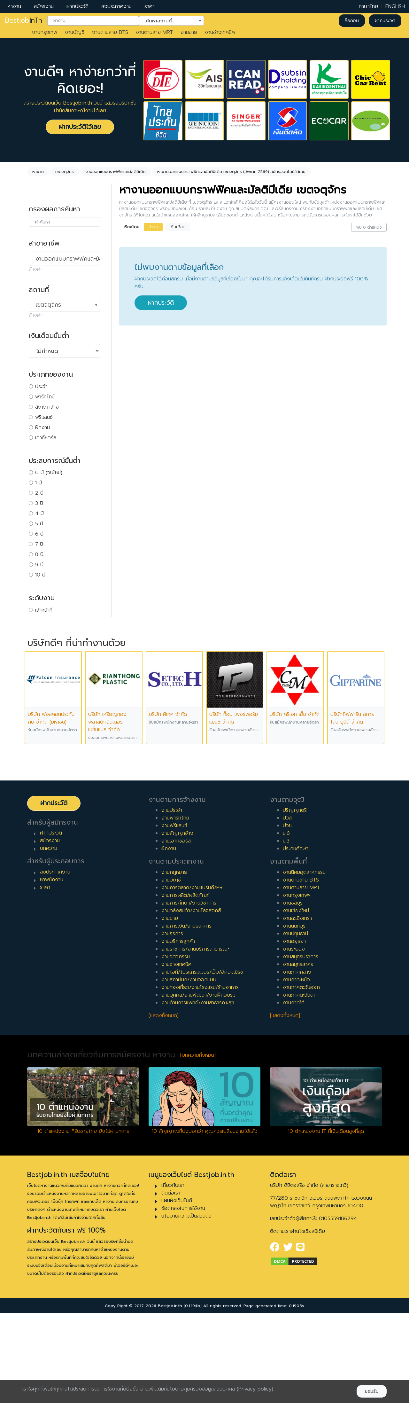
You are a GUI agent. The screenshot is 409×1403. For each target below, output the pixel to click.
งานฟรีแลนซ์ (174, 915)
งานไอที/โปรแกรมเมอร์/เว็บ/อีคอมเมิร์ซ (202, 1062)
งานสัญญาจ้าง (177, 923)
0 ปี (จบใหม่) (48, 472)
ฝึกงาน (42, 427)
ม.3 (286, 931)
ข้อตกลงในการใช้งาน (183, 1298)
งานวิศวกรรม (175, 1046)
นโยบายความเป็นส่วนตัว (186, 1306)
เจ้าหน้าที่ (43, 610)
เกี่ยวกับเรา (172, 1275)
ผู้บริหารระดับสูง (51, 641)
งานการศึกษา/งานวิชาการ (188, 993)
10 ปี (40, 575)
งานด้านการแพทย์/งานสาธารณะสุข (197, 1092)
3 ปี (39, 503)
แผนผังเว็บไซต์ (176, 1290)
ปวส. (288, 908)
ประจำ (41, 386)
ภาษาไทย (368, 6)
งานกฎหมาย (174, 962)
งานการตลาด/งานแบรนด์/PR (192, 977)
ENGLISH (395, 6)
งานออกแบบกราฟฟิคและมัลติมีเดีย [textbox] (67, 258)
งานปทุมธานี (295, 1023)
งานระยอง (294, 1039)
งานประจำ (171, 900)
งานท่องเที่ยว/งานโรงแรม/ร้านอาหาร (200, 1077)
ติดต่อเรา (170, 1283)
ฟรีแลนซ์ (44, 417)
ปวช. (288, 915)
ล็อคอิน (351, 20)
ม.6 (286, 923)
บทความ (48, 938)
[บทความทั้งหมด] (198, 1145)
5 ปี (39, 524)
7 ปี (39, 544)
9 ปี (39, 564)
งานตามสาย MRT (154, 32)
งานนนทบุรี (294, 1016)
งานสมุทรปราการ (300, 1046)
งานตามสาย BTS (110, 32)
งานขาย (189, 32)
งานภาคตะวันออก (301, 1077)
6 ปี (39, 534)
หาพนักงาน (51, 969)
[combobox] (93, 21)
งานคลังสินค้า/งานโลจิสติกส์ (191, 1000)
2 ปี (39, 493)
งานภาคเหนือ (296, 1069)
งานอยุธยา (294, 1031)
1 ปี (38, 483)
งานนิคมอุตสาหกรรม (304, 962)
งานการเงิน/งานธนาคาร (186, 1016)
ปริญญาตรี (295, 900)
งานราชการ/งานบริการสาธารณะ (195, 1039)
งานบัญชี (74, 32)
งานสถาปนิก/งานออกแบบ (188, 1069)
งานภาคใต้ (294, 1092)
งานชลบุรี (293, 993)
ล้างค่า (35, 269)
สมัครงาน (44, 6)
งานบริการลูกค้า (178, 1031)
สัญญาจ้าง (47, 407)
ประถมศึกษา (295, 938)
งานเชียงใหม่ (296, 1000)
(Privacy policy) (255, 1389)
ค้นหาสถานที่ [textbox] (167, 20)
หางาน (14, 6)
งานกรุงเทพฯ (297, 985)
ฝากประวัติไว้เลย (80, 126)
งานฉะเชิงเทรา (297, 1008)
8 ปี (39, 554)
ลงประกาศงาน (116, 6)
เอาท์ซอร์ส (45, 438)
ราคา (149, 6)
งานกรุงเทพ (44, 32)
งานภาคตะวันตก (300, 1085)
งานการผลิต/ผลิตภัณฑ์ (185, 985)
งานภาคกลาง (297, 1062)
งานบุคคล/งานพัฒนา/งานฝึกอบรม (198, 1085)
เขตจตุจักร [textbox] (48, 304)
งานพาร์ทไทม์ (175, 908)
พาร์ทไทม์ (45, 397)
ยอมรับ (372, 1391)
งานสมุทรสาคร (298, 1054)
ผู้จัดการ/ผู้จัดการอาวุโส (60, 630)
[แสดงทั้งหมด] (164, 1105)
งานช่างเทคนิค (220, 32)
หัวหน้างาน (46, 620)
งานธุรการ (172, 1023)
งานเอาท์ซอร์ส (176, 931)
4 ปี (39, 513)
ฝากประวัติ (77, 6)
